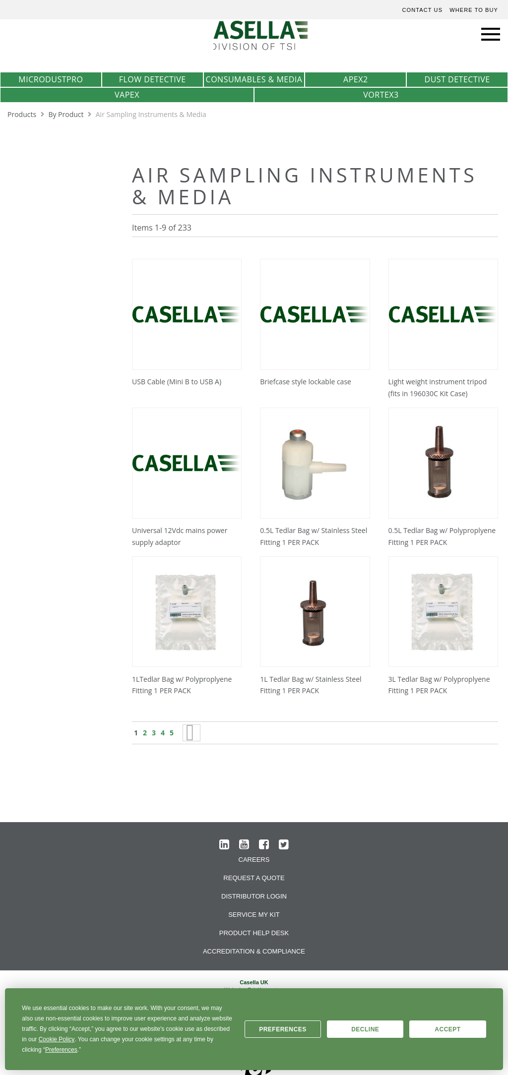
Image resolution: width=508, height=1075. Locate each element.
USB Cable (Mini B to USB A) (176, 381)
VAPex (127, 94)
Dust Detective (457, 79)
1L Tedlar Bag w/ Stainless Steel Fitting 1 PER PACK (310, 685)
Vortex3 (380, 94)
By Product (66, 114)
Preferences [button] (61, 1049)
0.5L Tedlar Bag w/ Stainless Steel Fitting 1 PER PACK (313, 536)
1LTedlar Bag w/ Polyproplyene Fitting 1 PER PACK (182, 685)
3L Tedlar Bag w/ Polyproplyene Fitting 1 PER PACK (439, 685)
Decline (365, 1029)
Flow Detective (152, 79)
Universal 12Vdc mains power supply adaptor (179, 536)
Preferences (283, 1029)
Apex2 (355, 79)
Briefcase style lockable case (305, 381)
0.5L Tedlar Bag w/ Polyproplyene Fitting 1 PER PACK (442, 536)
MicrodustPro (50, 79)
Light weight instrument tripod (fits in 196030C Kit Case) (437, 387)
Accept (447, 1029)
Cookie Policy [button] (57, 1039)
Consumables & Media (254, 79)
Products (22, 114)
